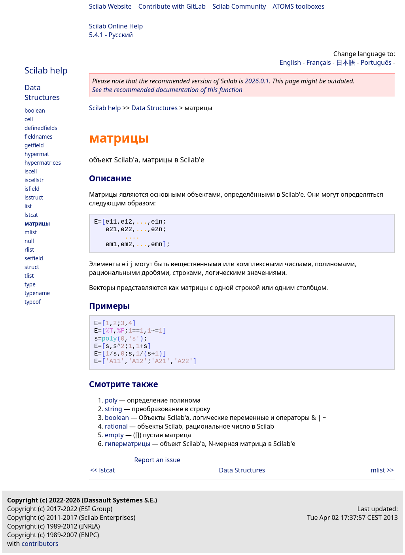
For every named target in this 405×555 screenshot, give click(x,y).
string (113, 408)
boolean (35, 110)
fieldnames (39, 136)
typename (37, 293)
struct (32, 267)
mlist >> (382, 470)
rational (116, 426)
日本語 (345, 62)
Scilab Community (239, 6)
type (30, 284)
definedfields (41, 128)
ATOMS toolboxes (299, 6)
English (290, 62)
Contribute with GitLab (172, 6)
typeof (33, 301)
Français (319, 62)
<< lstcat (102, 470)
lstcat (31, 214)
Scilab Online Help (116, 26)
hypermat (37, 154)
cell (29, 119)
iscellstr (34, 180)
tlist (29, 275)
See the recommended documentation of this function (167, 89)
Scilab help (46, 70)
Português (376, 62)
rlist (29, 249)
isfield (32, 188)
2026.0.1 (257, 81)
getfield (34, 145)
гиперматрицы (127, 443)
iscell (31, 171)
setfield (34, 258)
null (29, 241)
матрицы (37, 223)
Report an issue (157, 459)
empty (114, 435)
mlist (31, 232)
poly (109, 338)
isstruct (34, 197)
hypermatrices (43, 162)
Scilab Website (110, 6)
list (28, 206)
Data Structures (42, 92)
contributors (40, 543)
